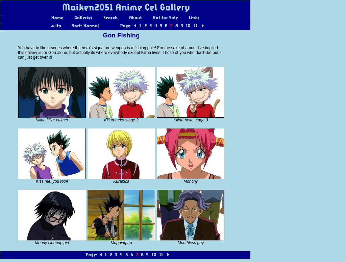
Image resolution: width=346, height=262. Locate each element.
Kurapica (121, 181)
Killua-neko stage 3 (190, 120)
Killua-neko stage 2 (121, 120)
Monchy (190, 181)
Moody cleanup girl (52, 242)
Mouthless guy (191, 242)
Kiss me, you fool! (52, 181)
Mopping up (121, 242)
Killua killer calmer (51, 120)
